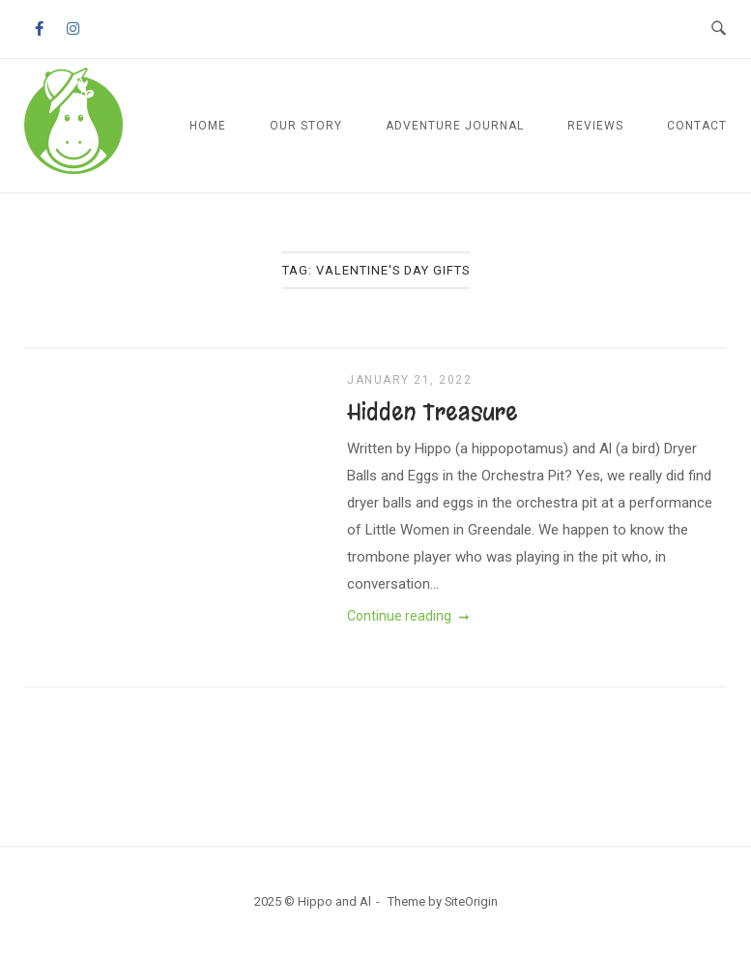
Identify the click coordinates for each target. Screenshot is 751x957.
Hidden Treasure (432, 411)
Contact (697, 125)
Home (207, 125)
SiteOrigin (471, 901)
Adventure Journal (455, 125)
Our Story (306, 125)
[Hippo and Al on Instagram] (73, 29)
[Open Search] (718, 29)
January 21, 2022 (409, 380)
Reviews (595, 125)
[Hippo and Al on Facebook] (38, 29)
